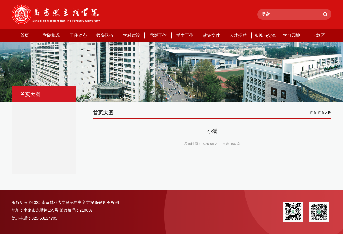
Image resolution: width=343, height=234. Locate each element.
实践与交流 (265, 35)
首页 (24, 35)
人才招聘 (238, 35)
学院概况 (51, 35)
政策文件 (211, 35)
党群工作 (158, 35)
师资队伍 (104, 35)
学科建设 (131, 35)
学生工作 (184, 35)
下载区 (318, 35)
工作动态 (78, 35)
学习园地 (291, 35)
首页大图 (324, 112)
